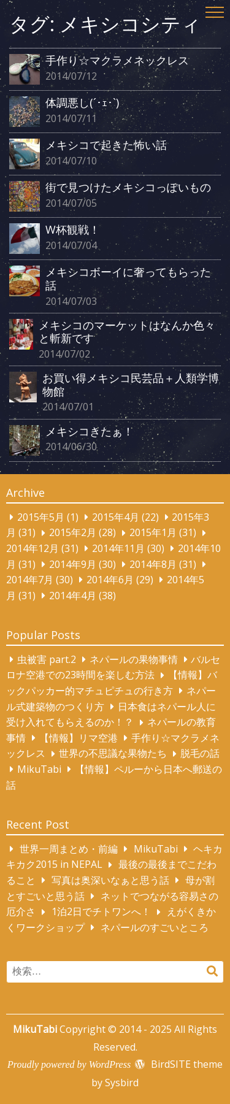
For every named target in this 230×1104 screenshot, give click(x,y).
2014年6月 (110, 579)
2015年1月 (153, 533)
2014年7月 (29, 579)
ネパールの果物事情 (134, 659)
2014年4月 (72, 595)
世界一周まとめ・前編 (69, 849)
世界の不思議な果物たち (113, 754)
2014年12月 (32, 548)
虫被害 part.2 (46, 659)
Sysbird (122, 1082)
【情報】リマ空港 (78, 738)
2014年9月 (72, 564)
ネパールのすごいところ (155, 927)
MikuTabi (39, 769)
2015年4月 (115, 517)
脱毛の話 (200, 754)
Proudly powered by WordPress (69, 1064)
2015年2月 (72, 533)
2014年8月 (153, 564)
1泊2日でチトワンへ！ (101, 912)
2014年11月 (118, 548)
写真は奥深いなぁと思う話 (110, 880)
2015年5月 (40, 517)
